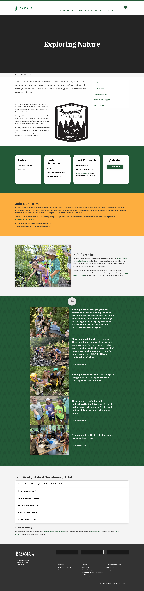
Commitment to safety (64, 567)
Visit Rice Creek (99, 88)
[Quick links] (121, 5)
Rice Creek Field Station (21, 75)
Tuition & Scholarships (77, 10)
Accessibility (85, 567)
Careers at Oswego (87, 570)
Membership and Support (102, 100)
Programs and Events (100, 94)
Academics (93, 10)
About (62, 10)
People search (86, 577)
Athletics (104, 5)
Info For (64, 5)
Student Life (116, 10)
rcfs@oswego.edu (97, 532)
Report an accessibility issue (114, 564)
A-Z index (84, 564)
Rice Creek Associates (82, 173)
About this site (110, 567)
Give (83, 5)
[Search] (125, 7)
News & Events (94, 5)
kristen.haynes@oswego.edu (24, 219)
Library (60, 570)
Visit (78, 5)
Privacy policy (110, 570)
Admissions (104, 10)
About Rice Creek (99, 105)
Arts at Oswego (114, 5)
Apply (73, 5)
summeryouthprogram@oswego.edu (54, 532)
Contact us (61, 564)
